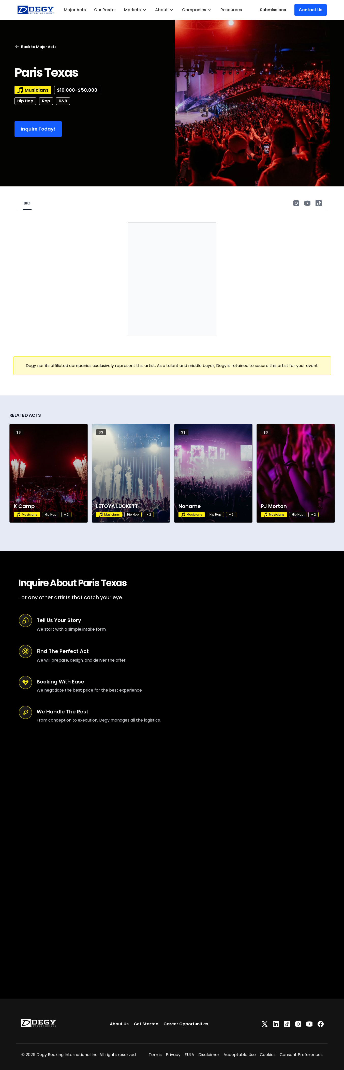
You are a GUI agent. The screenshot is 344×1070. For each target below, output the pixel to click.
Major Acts (75, 10)
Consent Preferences (301, 1055)
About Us (119, 1024)
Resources (231, 10)
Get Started (146, 1024)
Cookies (268, 1055)
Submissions (273, 10)
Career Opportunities (185, 1024)
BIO (27, 203)
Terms (155, 1055)
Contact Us (310, 10)
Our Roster (105, 10)
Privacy (173, 1055)
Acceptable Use (239, 1055)
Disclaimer (208, 1055)
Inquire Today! (38, 129)
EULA (189, 1055)
